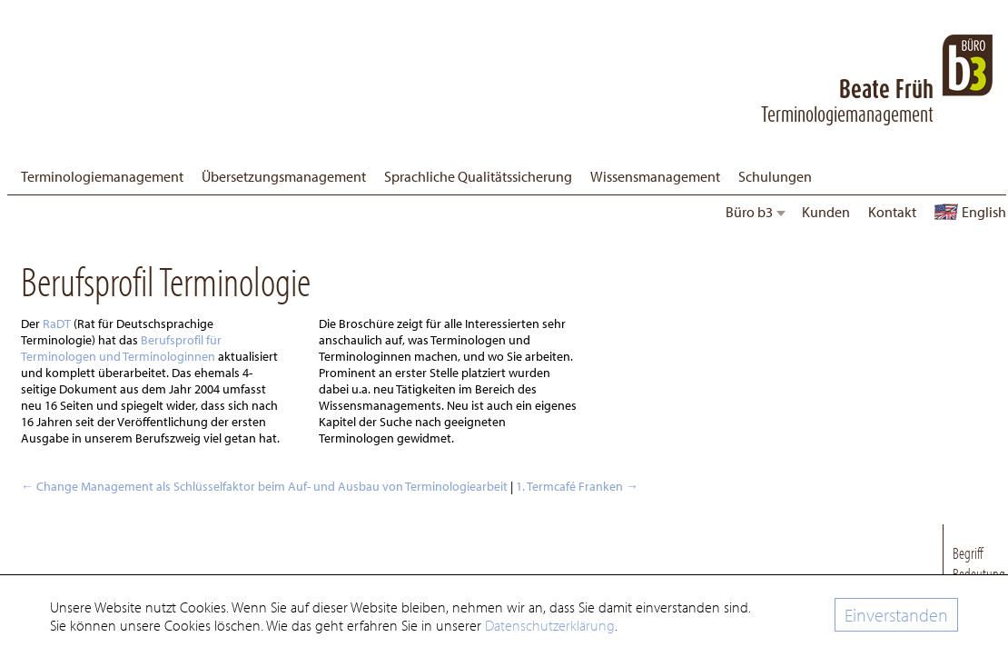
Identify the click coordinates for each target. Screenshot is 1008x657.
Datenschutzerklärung (550, 625)
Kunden (826, 212)
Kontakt (892, 212)
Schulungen (775, 176)
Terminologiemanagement (102, 176)
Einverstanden (896, 614)
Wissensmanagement (655, 176)
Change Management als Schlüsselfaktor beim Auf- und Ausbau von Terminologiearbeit (264, 486)
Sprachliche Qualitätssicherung (478, 176)
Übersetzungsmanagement (284, 176)
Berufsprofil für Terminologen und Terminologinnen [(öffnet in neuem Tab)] (121, 348)
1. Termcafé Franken (577, 486)
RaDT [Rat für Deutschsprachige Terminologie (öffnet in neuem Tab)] (58, 323)
